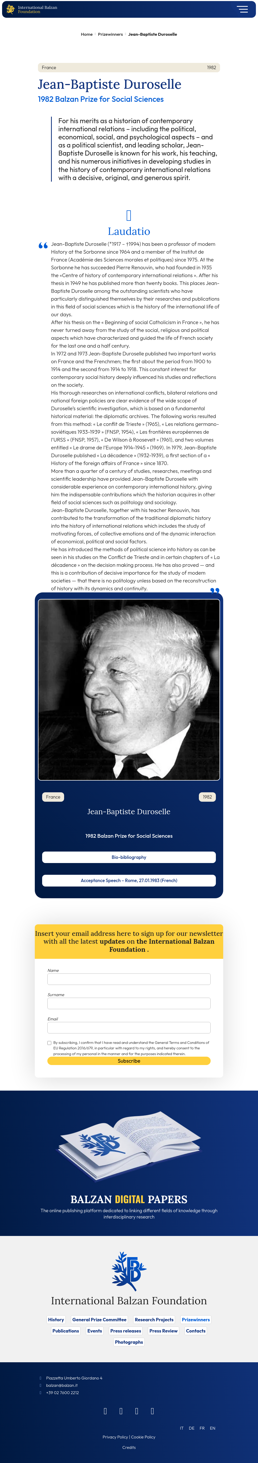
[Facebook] (105, 1411)
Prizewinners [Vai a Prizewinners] (196, 1320)
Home (87, 34)
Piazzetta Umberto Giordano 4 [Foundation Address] (74, 1378)
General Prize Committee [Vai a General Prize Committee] (99, 1320)
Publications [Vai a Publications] (66, 1331)
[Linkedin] (121, 1411)
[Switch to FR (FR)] (202, 1428)
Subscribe (129, 1060)
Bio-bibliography (129, 857)
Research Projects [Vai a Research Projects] (154, 1320)
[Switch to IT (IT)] (181, 1428)
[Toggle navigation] (240, 9)
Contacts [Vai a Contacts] (196, 1331)
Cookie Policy (143, 1437)
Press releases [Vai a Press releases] (125, 1331)
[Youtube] (152, 1411)
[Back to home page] (11, 9)
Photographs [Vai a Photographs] (129, 1342)
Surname (55, 994)
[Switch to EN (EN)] (212, 1428)
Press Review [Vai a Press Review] (163, 1331)
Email (52, 1018)
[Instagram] (137, 1411)
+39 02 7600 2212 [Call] (62, 1392)
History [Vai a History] (56, 1320)
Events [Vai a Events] (94, 1331)
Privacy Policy (115, 1437)
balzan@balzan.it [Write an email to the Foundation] (61, 1385)
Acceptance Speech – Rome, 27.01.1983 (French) (129, 880)
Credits (129, 1447)
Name (53, 970)
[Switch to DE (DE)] (191, 1428)
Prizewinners (110, 34)
